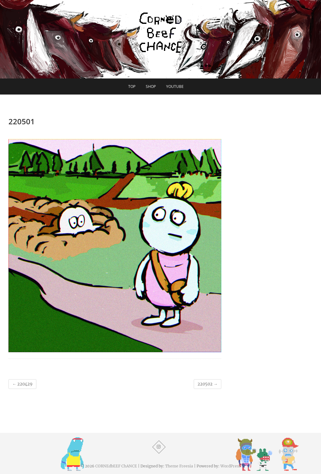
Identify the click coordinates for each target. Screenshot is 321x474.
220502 (207, 384)
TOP (131, 86)
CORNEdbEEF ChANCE (116, 466)
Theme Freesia (179, 466)
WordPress (230, 466)
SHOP (151, 86)
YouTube (175, 86)
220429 (22, 384)
